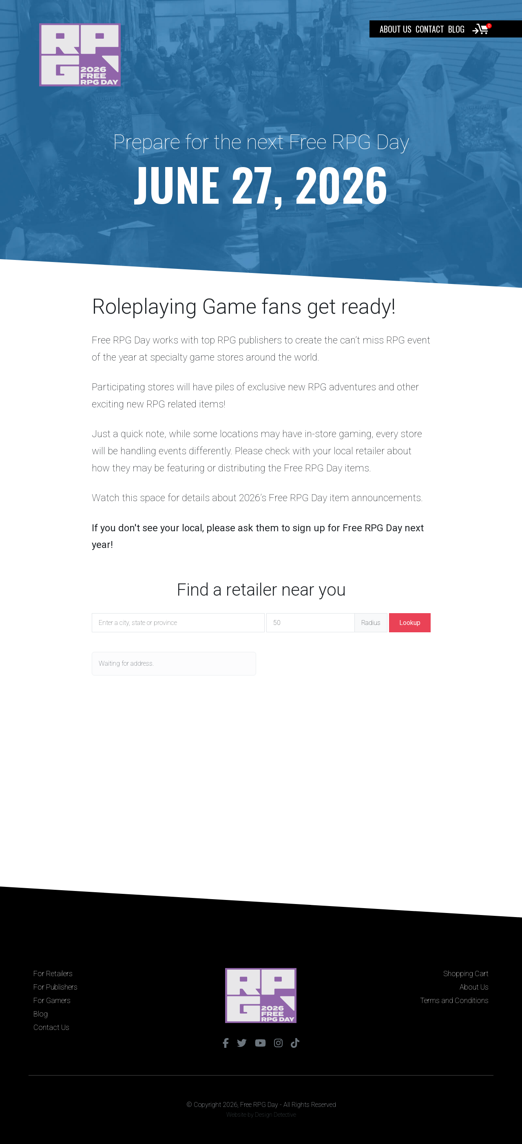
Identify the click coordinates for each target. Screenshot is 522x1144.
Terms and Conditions (454, 1000)
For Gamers (52, 1000)
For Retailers (53, 973)
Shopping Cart (466, 973)
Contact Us (51, 1027)
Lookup (409, 623)
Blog (456, 29)
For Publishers (55, 987)
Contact (430, 29)
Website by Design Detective (261, 1114)
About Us (395, 29)
